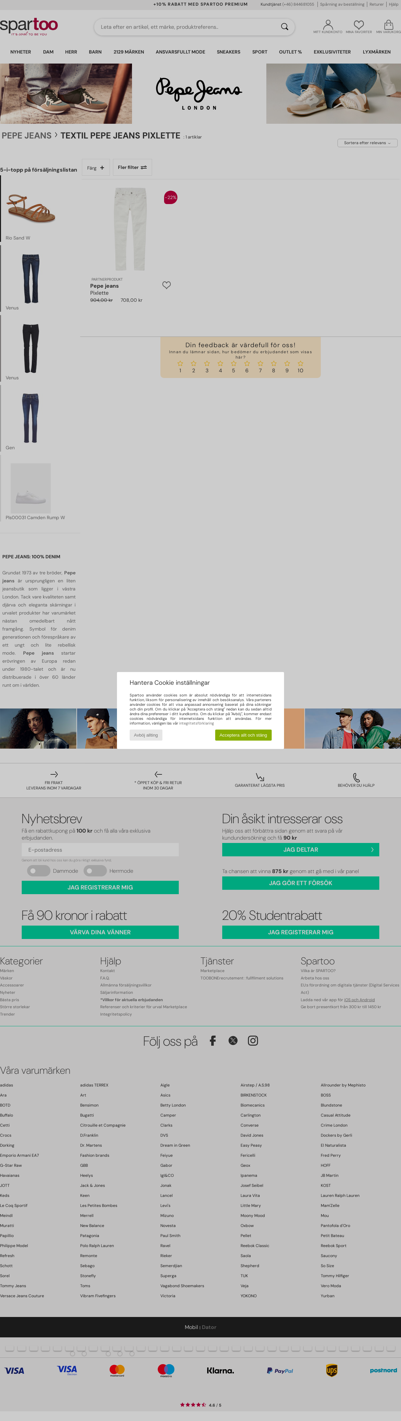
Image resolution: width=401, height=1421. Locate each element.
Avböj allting (146, 735)
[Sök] (284, 27)
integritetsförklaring (196, 723)
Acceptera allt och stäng (243, 735)
